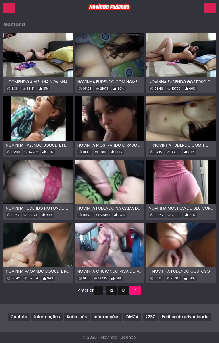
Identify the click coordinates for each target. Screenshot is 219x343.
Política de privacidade (185, 317)
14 (135, 290)
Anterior (86, 290)
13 (123, 290)
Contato (19, 317)
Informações (47, 317)
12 (111, 290)
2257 (150, 317)
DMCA (132, 317)
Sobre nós (77, 317)
